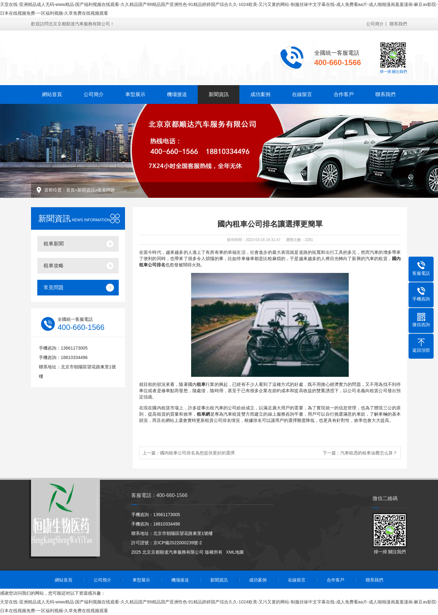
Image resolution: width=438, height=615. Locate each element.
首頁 (70, 189)
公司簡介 (375, 23)
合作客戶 (344, 94)
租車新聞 (54, 243)
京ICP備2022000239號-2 (177, 542)
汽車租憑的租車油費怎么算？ (368, 452)
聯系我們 (398, 23)
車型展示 (135, 94)
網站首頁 (52, 94)
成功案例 (260, 94)
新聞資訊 (219, 94)
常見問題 (106, 189)
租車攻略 (54, 265)
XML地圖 (235, 552)
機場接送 (177, 94)
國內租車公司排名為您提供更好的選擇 (197, 452)
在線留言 (302, 94)
